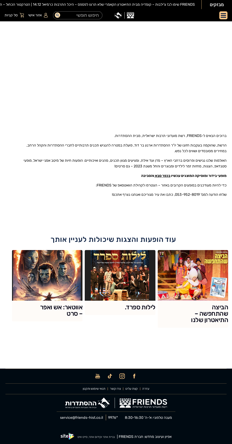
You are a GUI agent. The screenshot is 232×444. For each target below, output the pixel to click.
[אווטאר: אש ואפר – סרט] (47, 285)
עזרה (145, 389)
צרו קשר (115, 389)
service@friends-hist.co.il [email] (81, 417)
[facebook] (134, 376)
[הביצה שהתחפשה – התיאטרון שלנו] (193, 289)
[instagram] (122, 376)
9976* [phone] (113, 417)
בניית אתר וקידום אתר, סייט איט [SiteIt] (96, 437)
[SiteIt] (67, 436)
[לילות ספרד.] (120, 282)
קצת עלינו (131, 389)
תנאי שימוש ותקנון (94, 389)
